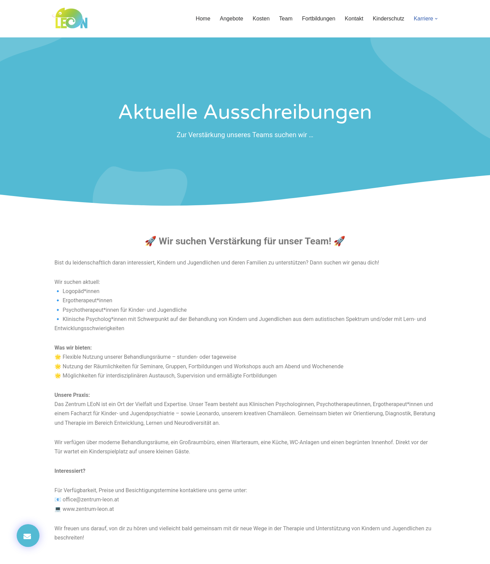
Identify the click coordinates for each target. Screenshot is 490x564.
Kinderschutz (389, 18)
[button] (436, 18)
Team (285, 18)
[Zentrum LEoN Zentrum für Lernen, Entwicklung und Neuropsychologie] (71, 18)
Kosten (261, 18)
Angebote (231, 18)
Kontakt (354, 18)
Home (203, 18)
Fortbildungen (318, 18)
